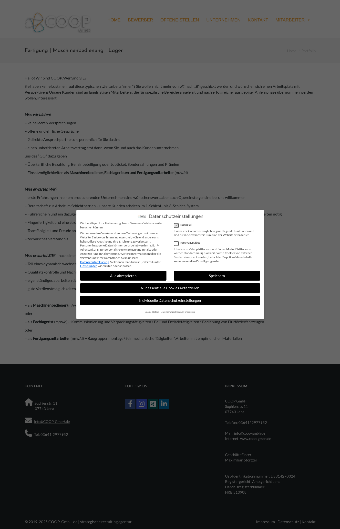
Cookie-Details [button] (152, 311)
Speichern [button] (217, 275)
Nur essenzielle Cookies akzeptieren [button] (170, 287)
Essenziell (184, 224)
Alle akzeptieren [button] (123, 275)
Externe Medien (188, 242)
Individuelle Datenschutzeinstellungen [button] (170, 299)
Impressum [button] (190, 311)
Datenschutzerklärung (94, 261)
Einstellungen (88, 265)
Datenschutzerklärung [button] (172, 311)
